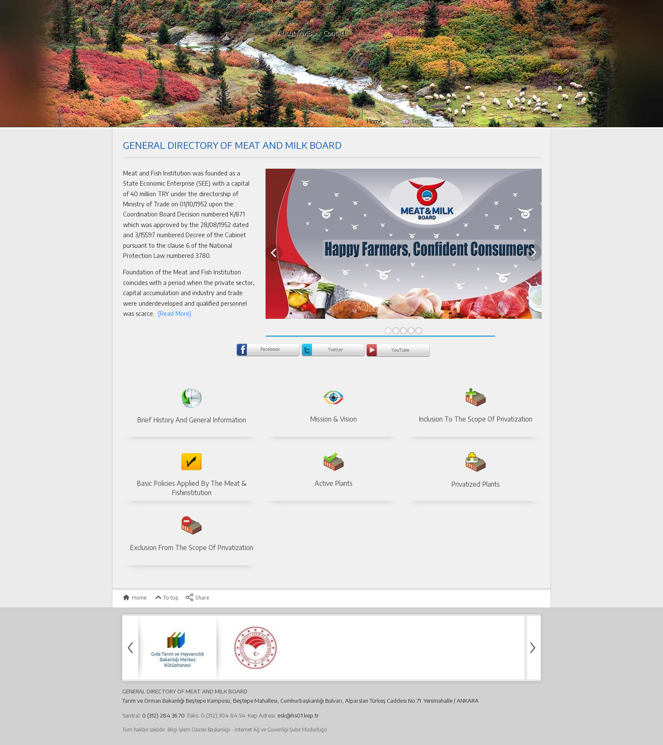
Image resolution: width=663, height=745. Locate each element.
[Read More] (173, 313)
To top (165, 597)
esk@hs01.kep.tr (298, 715)
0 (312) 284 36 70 (163, 715)
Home (374, 121)
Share (197, 597)
